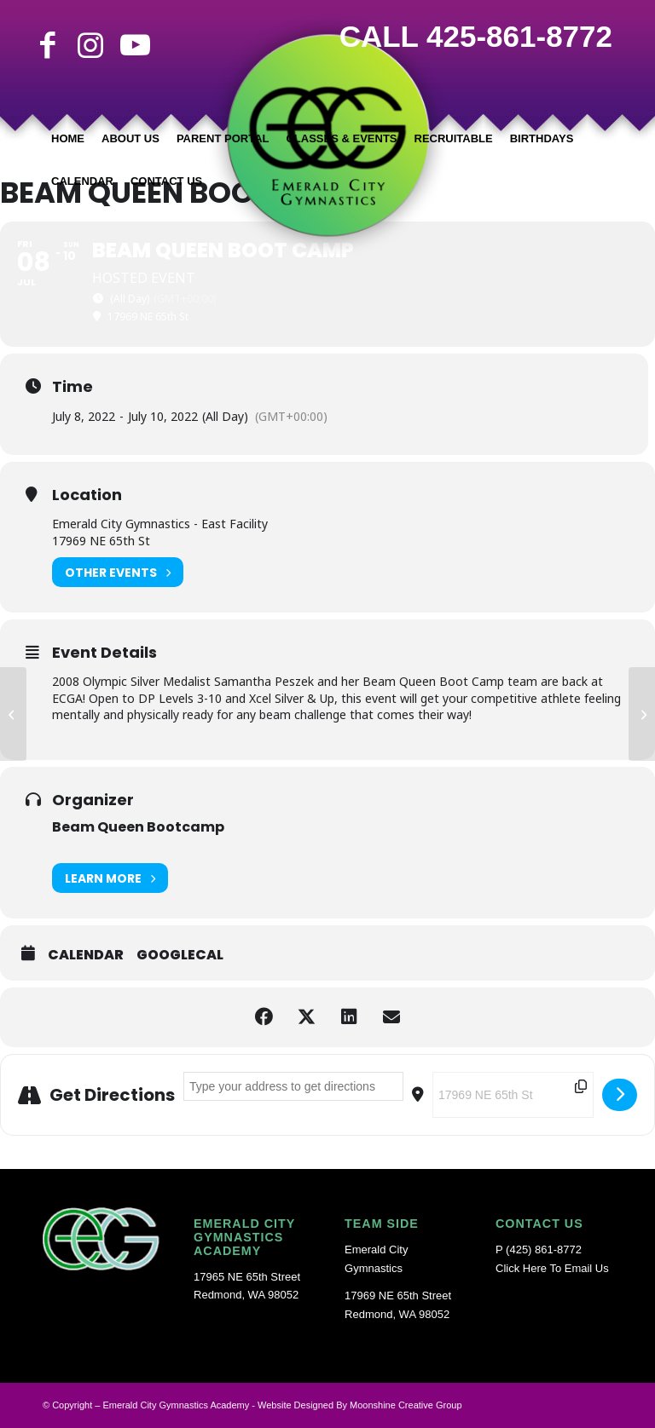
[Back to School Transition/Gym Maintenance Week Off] (642, 714)
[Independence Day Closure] (13, 714)
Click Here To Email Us (552, 1268)
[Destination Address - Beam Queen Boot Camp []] (513, 1095)
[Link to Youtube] (133, 45)
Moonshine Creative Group (405, 1405)
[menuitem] (68, 139)
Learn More (110, 878)
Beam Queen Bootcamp (138, 827)
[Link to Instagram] (90, 45)
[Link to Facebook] (48, 45)
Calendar (86, 955)
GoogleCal (179, 955)
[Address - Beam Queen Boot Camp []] (293, 1086)
